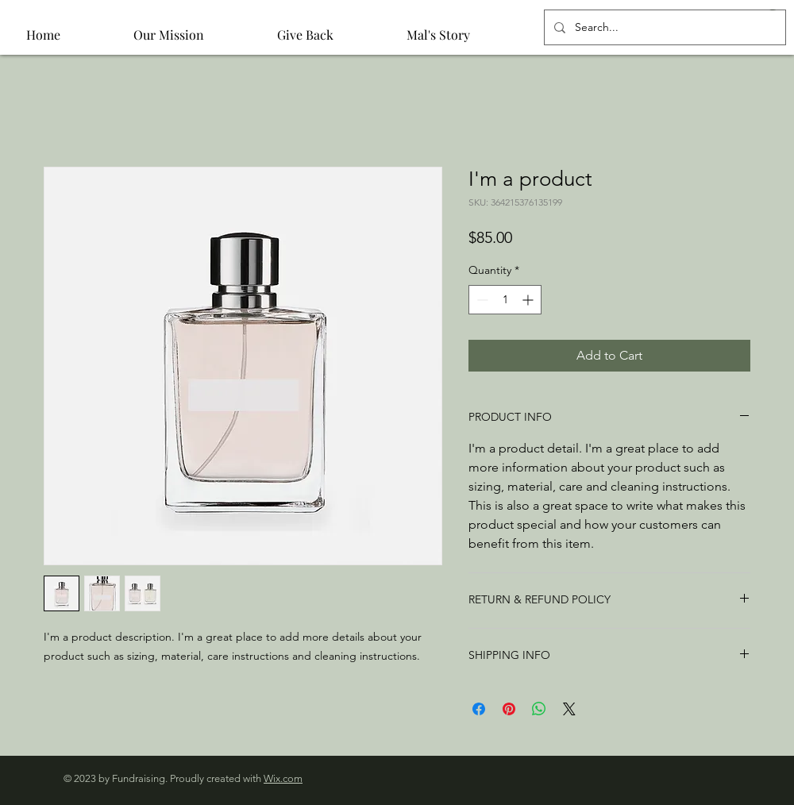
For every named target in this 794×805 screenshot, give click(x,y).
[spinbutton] (505, 300)
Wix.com (283, 778)
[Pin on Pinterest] (508, 708)
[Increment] (529, 300)
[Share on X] (569, 708)
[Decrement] (481, 300)
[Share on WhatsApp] (539, 708)
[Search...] (663, 27)
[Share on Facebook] (478, 708)
